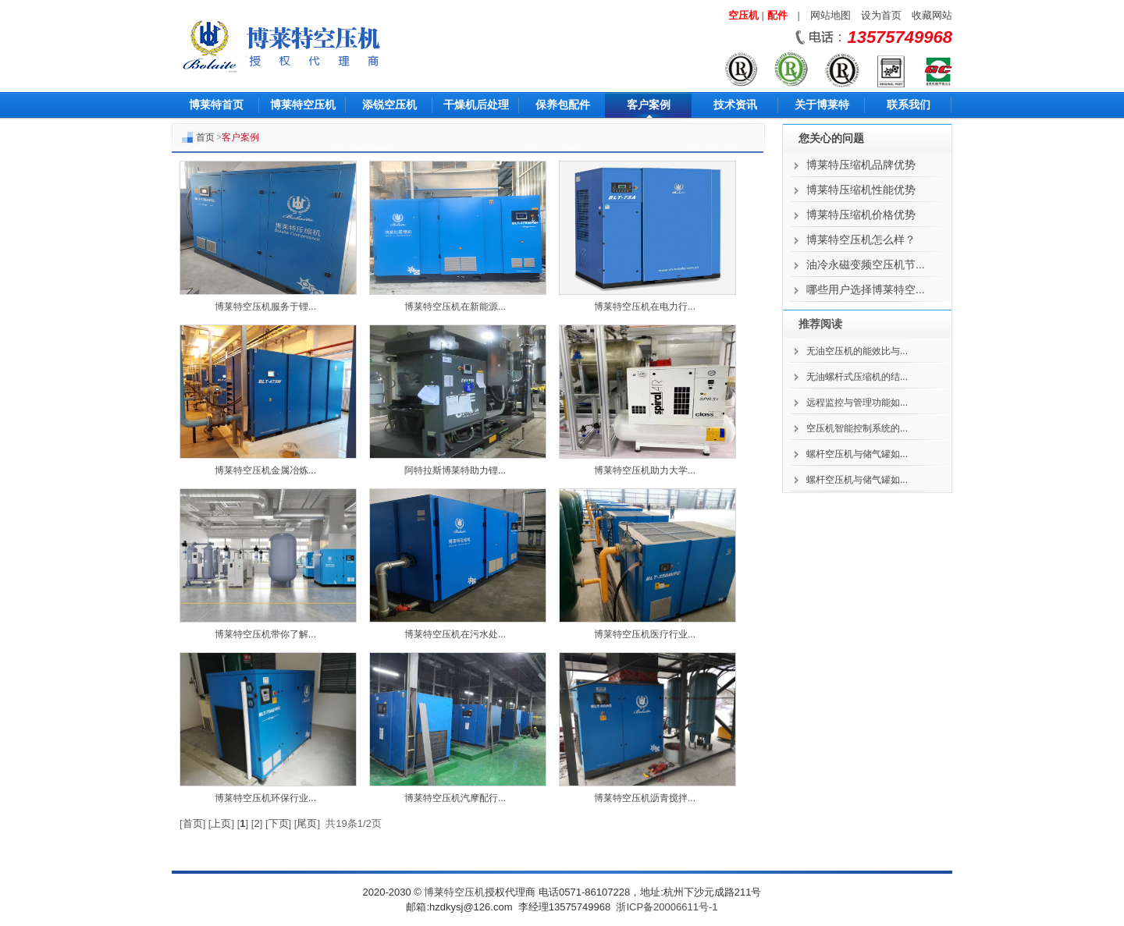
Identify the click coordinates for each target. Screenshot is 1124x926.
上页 (221, 823)
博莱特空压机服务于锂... (265, 306)
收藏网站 (932, 15)
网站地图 (830, 15)
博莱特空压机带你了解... (265, 634)
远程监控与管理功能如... (857, 402)
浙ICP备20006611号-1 (666, 907)
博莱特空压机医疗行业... (644, 634)
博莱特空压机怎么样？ (861, 239)
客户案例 (648, 105)
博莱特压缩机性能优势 (861, 189)
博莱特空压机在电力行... (644, 306)
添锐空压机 (389, 105)
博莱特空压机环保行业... (265, 798)
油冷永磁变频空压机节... (865, 264)
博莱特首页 (216, 105)
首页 (205, 137)
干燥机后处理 (476, 105)
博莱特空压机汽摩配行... (455, 798)
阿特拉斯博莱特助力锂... (455, 470)
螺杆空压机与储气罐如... (857, 454)
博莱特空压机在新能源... (455, 306)
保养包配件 (562, 105)
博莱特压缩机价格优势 (861, 214)
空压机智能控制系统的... (857, 428)
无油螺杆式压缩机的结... (857, 376)
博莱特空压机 (303, 105)
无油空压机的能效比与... (857, 351)
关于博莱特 (822, 105)
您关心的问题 (831, 138)
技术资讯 (735, 105)
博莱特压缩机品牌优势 (861, 164)
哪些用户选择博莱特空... (865, 289)
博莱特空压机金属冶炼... (265, 470)
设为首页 (881, 15)
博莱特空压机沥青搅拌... (644, 798)
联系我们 (908, 105)
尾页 (307, 823)
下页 (279, 823)
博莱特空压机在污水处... (455, 634)
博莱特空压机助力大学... (644, 470)
